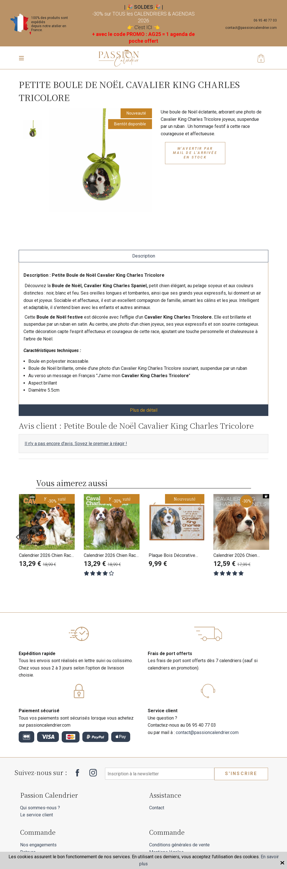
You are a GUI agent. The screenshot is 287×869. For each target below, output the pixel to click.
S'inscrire (241, 773)
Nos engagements (38, 844)
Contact (156, 807)
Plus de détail (143, 410)
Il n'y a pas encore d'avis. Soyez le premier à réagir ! (76, 443)
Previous (21, 537)
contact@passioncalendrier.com (251, 28)
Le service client (36, 814)
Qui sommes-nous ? (40, 807)
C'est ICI (143, 27)
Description (143, 256)
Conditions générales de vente (179, 844)
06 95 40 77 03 (265, 20)
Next (265, 537)
